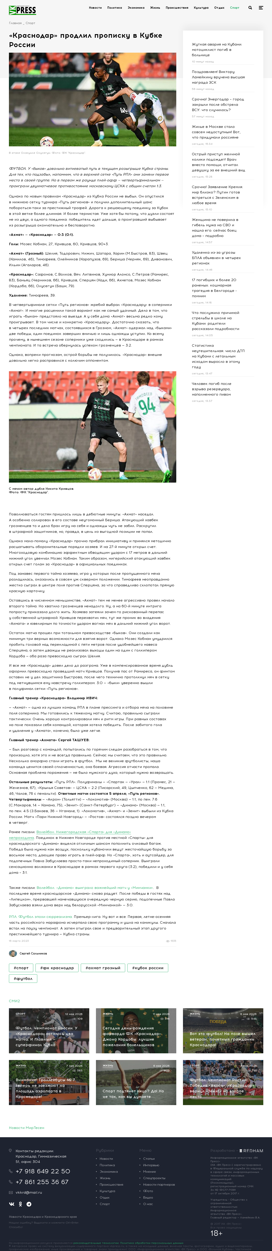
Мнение (149, 1172)
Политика (114, 7)
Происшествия (177, 7)
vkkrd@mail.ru (29, 1192)
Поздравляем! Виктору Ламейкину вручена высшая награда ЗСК (218, 77)
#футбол (23, 978)
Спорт (234, 7)
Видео (148, 1197)
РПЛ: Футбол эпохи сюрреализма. (41, 917)
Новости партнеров (159, 1185)
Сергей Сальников (33, 953)
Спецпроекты (154, 1178)
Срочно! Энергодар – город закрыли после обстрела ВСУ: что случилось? (218, 104)
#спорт (21, 967)
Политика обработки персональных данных (151, 1243)
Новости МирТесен (26, 1128)
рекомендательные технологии (96, 1243)
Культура (201, 7)
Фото (148, 1191)
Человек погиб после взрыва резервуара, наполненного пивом (211, 389)
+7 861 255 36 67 (42, 1182)
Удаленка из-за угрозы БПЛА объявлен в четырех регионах (216, 257)
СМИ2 (14, 1001)
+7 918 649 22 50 (43, 1171)
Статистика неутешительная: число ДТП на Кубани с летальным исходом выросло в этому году (218, 356)
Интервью (151, 1165)
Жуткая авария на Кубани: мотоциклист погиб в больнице (217, 49)
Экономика (136, 7)
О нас (148, 1204)
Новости (95, 7)
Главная (15, 23)
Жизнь (155, 7)
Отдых (219, 7)
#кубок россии (148, 967)
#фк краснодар (57, 967)
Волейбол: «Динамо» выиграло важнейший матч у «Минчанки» (95, 888)
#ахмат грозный (102, 967)
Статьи (149, 1159)
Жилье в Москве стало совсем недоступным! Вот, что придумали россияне (216, 131)
